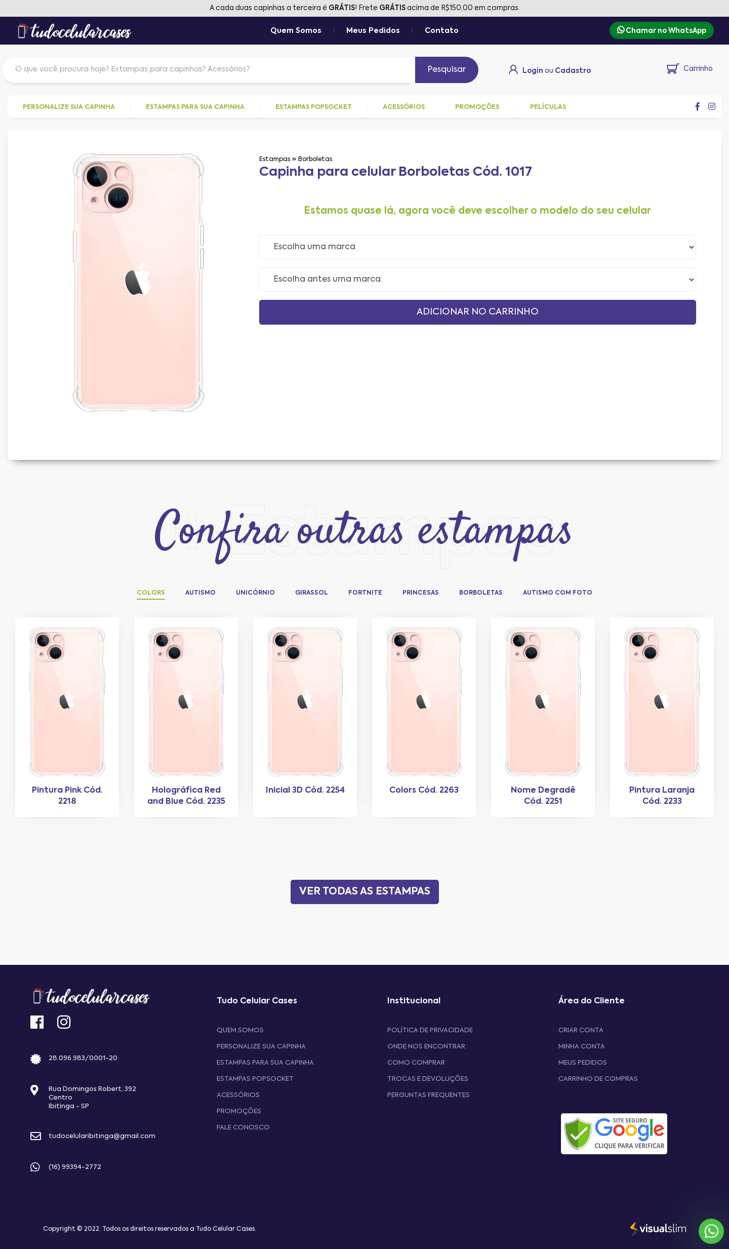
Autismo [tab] (200, 593)
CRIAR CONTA (580, 1030)
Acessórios (238, 1095)
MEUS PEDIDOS (582, 1063)
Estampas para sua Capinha (265, 1063)
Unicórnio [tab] (255, 593)
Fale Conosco (243, 1127)
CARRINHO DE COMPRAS (598, 1079)
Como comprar (416, 1063)
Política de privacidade (430, 1030)
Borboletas (315, 160)
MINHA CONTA (581, 1046)
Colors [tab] (151, 593)
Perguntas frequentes (428, 1095)
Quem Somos (295, 30)
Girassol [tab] (311, 593)
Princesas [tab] (420, 593)
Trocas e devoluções (427, 1079)
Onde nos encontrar (426, 1046)
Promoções (239, 1111)
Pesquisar (447, 70)
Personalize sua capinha (261, 1046)
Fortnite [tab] (365, 593)
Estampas (274, 160)
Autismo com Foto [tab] (557, 593)
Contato (442, 30)
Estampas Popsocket (255, 1079)
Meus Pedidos (373, 30)
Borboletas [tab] (481, 593)
